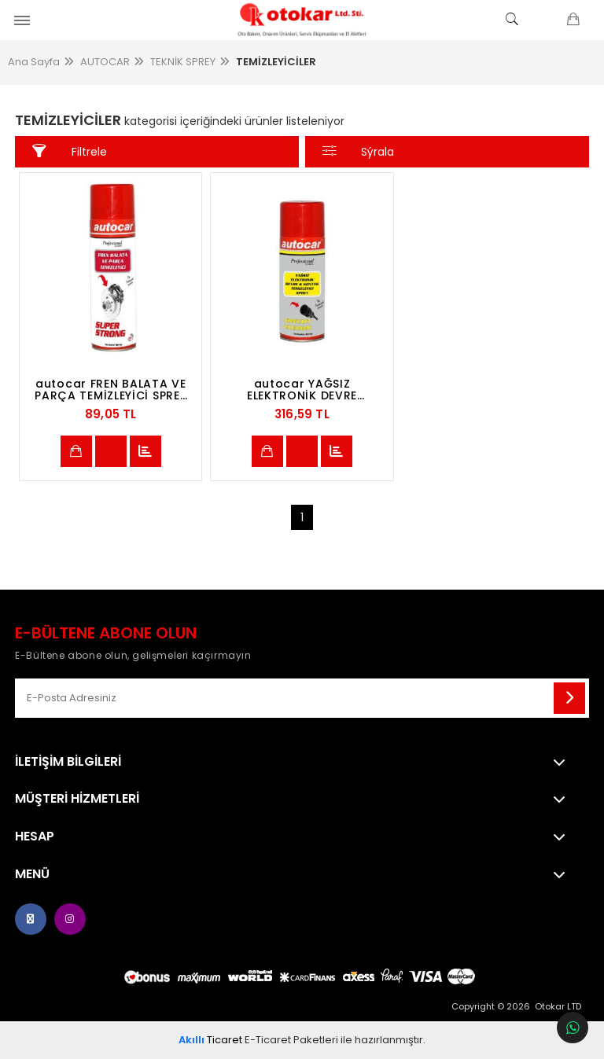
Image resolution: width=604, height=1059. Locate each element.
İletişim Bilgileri (68, 761)
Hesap (34, 836)
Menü (32, 874)
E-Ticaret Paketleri (291, 1039)
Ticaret (210, 1039)
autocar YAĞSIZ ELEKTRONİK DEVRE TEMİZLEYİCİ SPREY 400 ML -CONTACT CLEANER (302, 390)
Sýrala (358, 151)
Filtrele (69, 151)
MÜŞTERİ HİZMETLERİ (77, 798)
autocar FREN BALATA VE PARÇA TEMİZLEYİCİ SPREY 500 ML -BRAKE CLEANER (110, 390)
